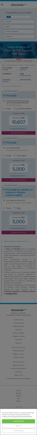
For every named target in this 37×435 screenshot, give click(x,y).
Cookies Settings (18, 431)
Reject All (18, 426)
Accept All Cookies (18, 421)
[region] (18, 422)
